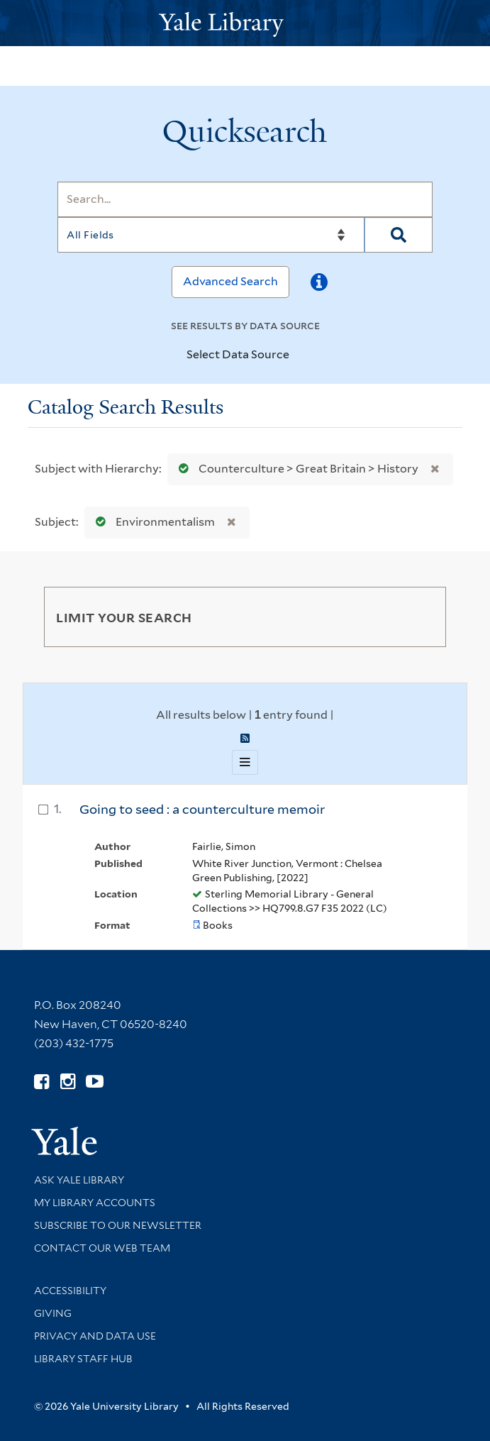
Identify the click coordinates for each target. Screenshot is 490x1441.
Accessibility (70, 1290)
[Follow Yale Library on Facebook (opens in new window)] (41, 1082)
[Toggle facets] (418, 616)
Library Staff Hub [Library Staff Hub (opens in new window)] (83, 1358)
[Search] (245, 199)
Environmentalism (152, 522)
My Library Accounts (94, 1202)
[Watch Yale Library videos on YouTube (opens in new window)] (95, 1082)
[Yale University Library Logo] (245, 23)
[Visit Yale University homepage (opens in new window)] (64, 1136)
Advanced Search (230, 281)
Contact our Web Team (102, 1248)
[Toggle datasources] (301, 355)
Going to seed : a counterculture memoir (202, 809)
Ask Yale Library (79, 1180)
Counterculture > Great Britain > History (295, 468)
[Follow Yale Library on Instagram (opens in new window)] (67, 1082)
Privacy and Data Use (95, 1336)
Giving (53, 1313)
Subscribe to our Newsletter (117, 1225)
